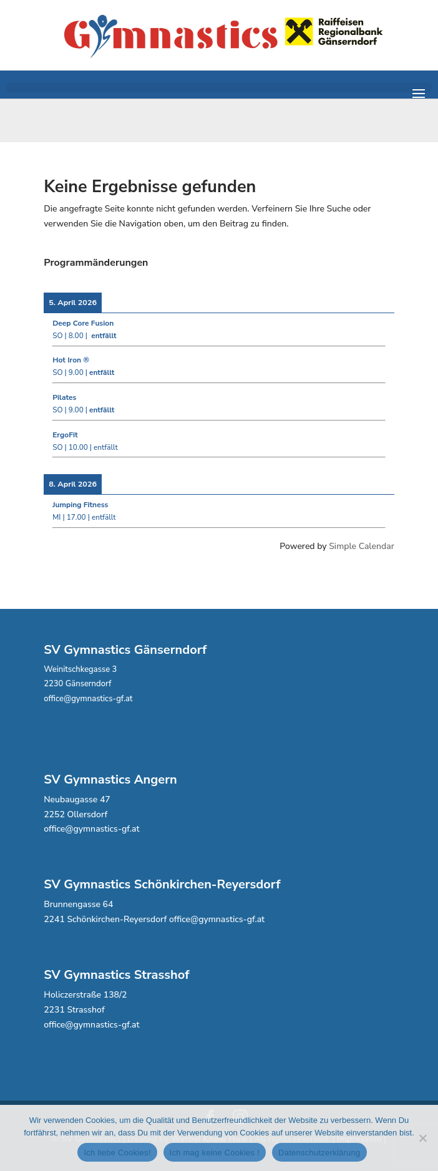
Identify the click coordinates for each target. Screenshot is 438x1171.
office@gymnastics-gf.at (88, 698)
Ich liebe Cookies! (117, 1152)
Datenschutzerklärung (319, 1152)
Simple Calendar (361, 546)
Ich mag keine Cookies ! (215, 1152)
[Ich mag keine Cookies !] (422, 1138)
